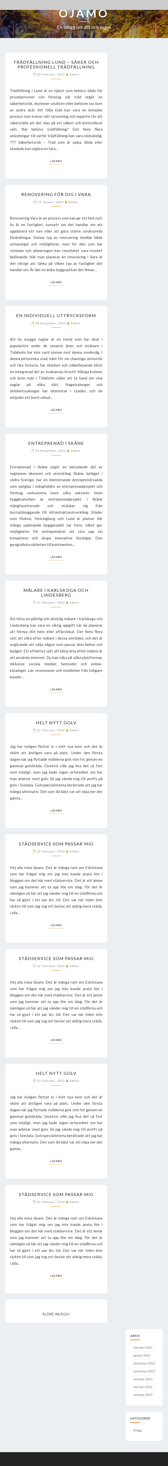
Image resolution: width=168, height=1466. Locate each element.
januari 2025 (141, 1355)
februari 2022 (142, 1387)
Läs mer (57, 161)
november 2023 (144, 1371)
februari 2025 (142, 1347)
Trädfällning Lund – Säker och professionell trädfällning (56, 64)
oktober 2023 (142, 1379)
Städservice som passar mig (56, 843)
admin (74, 74)
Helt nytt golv (56, 722)
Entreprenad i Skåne (56, 443)
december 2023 (144, 1363)
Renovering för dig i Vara (56, 194)
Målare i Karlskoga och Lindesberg (56, 593)
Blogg (137, 1430)
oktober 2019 (142, 1395)
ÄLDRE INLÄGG (56, 1314)
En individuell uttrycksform (56, 315)
